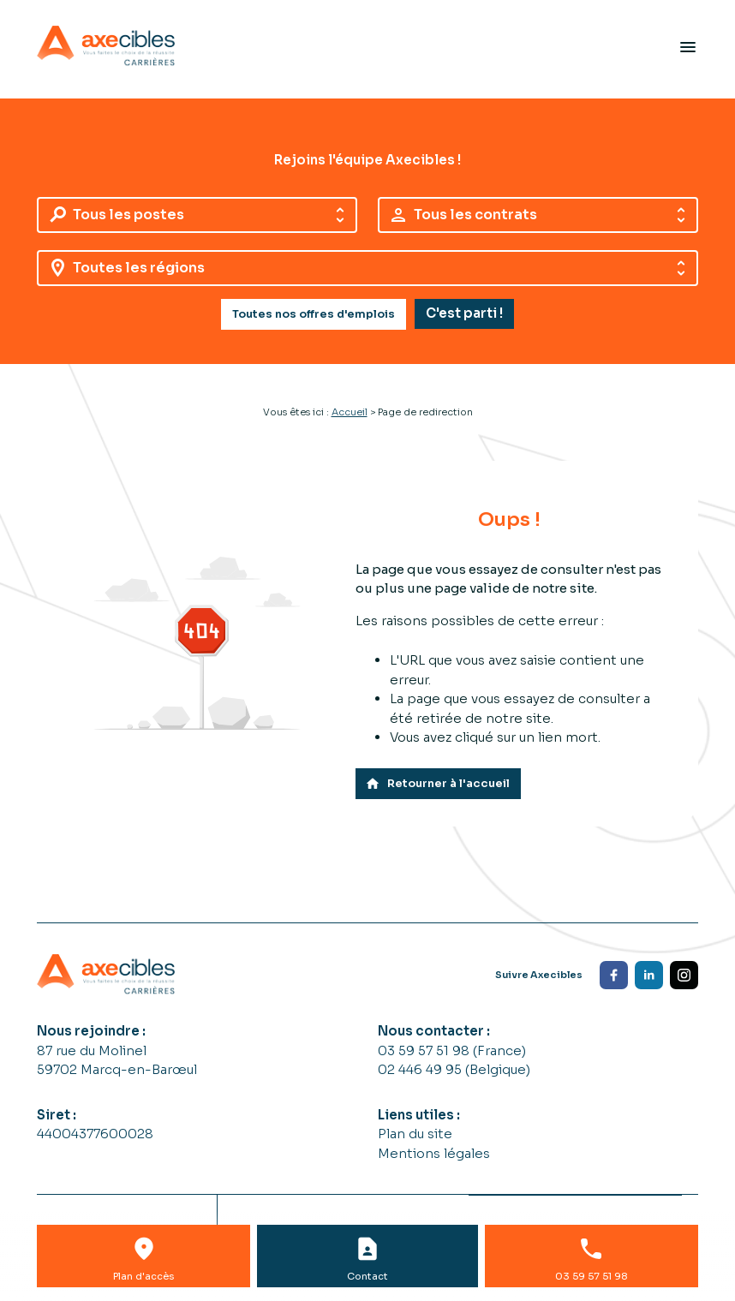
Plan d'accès (143, 1276)
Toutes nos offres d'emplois (313, 314)
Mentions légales (434, 1153)
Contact (367, 1276)
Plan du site (415, 1133)
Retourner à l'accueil (437, 783)
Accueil (350, 412)
